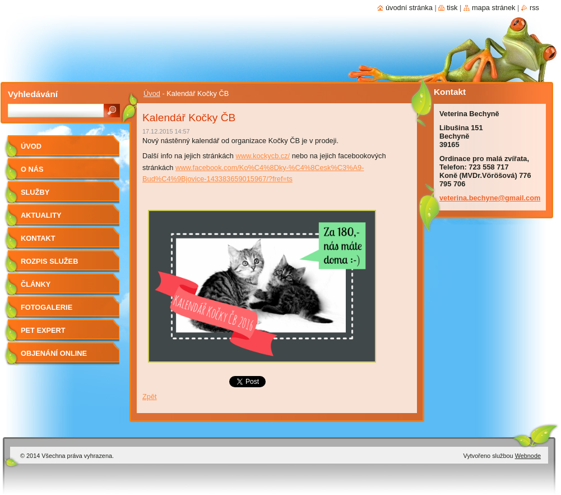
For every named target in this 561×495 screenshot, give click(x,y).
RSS (534, 7)
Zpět (149, 396)
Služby (35, 192)
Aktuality (41, 215)
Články (35, 284)
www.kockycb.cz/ (262, 156)
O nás (32, 169)
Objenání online (54, 353)
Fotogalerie (46, 307)
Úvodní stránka (409, 7)
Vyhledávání (33, 94)
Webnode (528, 455)
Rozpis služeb (49, 261)
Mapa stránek (494, 7)
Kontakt (38, 238)
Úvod (151, 93)
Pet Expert (43, 330)
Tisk (452, 7)
